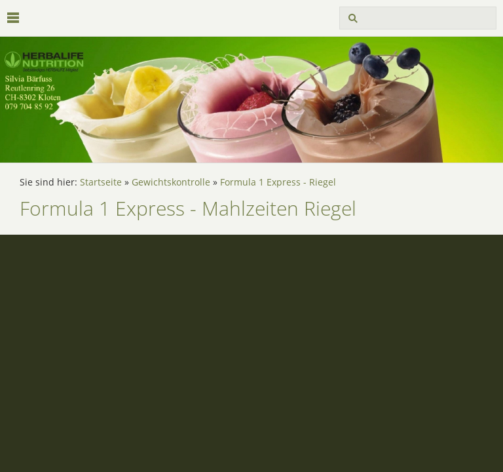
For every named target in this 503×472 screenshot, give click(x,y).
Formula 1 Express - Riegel (278, 182)
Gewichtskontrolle (171, 182)
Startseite (101, 182)
